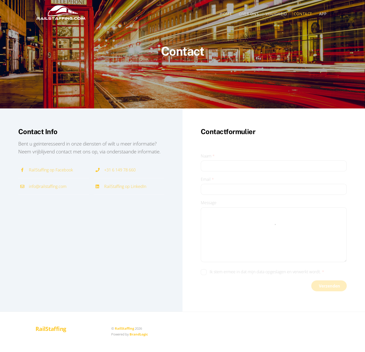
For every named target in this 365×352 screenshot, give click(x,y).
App (323, 13)
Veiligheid (276, 13)
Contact (303, 13)
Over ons (249, 13)
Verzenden (329, 286)
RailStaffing (124, 328)
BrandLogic (139, 334)
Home (226, 13)
